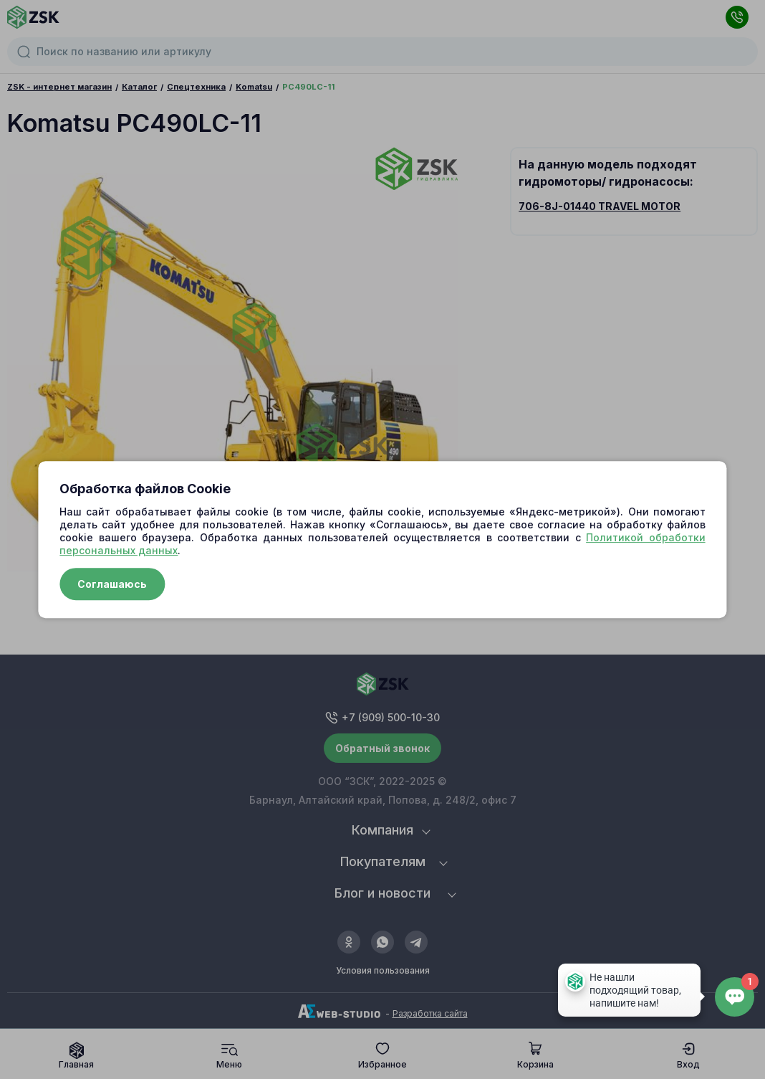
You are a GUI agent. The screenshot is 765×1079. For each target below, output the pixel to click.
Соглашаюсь (112, 584)
